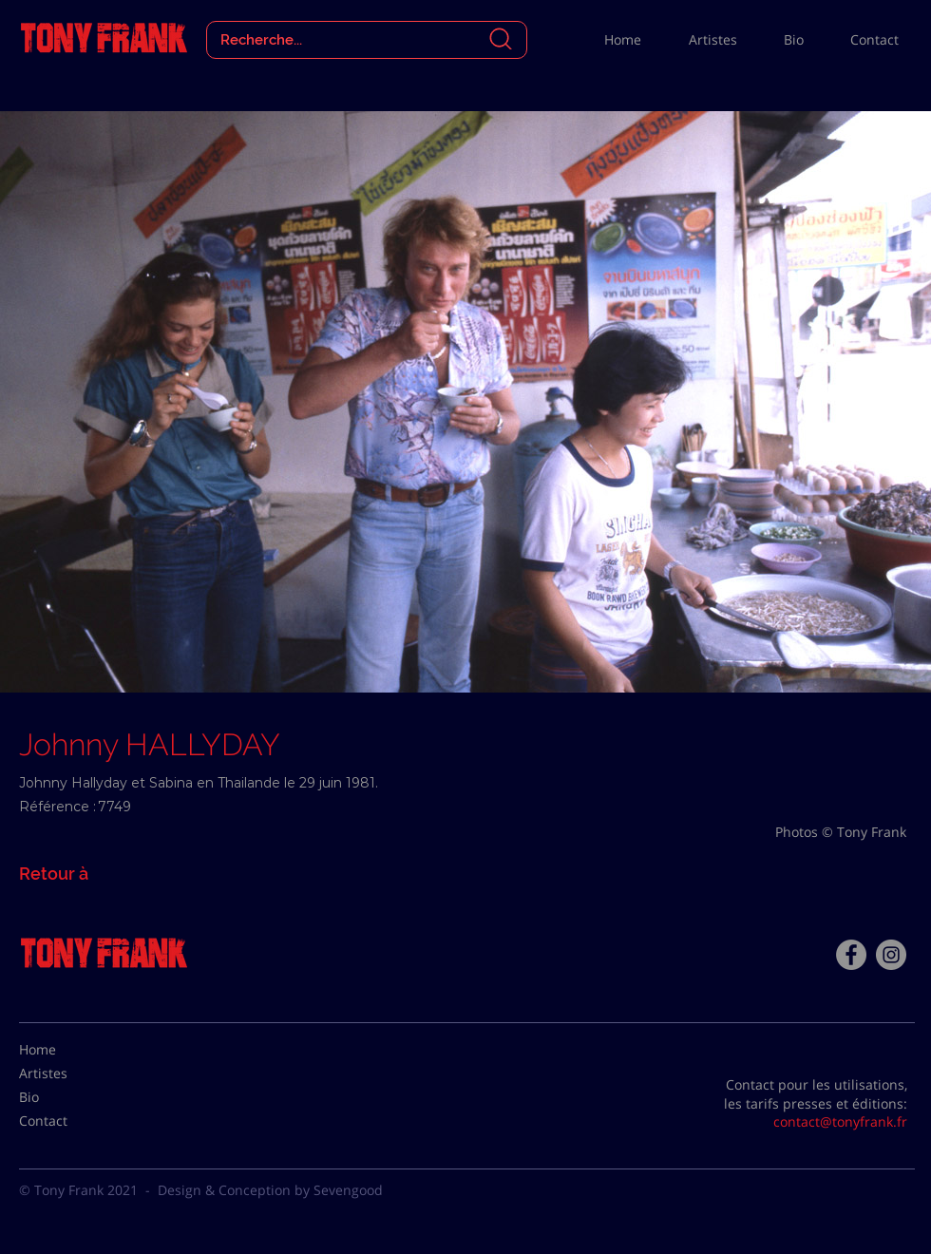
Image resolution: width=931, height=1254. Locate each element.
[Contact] (66, 1121)
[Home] (66, 1049)
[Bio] (66, 1097)
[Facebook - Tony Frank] (851, 955)
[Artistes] (66, 1073)
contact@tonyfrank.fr (840, 1121)
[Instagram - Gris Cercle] (891, 955)
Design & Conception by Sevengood (270, 1190)
